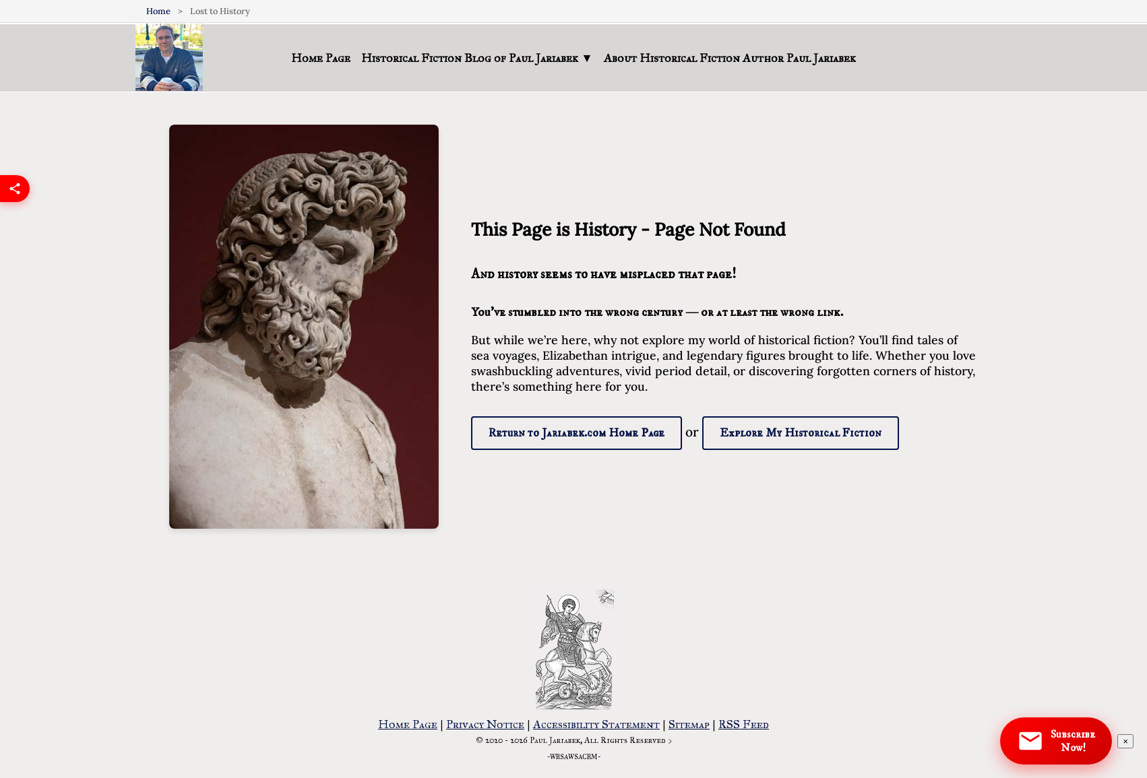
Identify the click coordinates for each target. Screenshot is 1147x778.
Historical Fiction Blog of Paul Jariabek (476, 58)
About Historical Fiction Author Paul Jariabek (730, 58)
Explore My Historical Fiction (800, 433)
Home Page (320, 58)
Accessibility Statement (596, 724)
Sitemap (689, 724)
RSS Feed (743, 724)
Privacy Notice (485, 724)
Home (158, 11)
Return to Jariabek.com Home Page (576, 433)
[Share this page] (15, 194)
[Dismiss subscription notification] (1125, 741)
